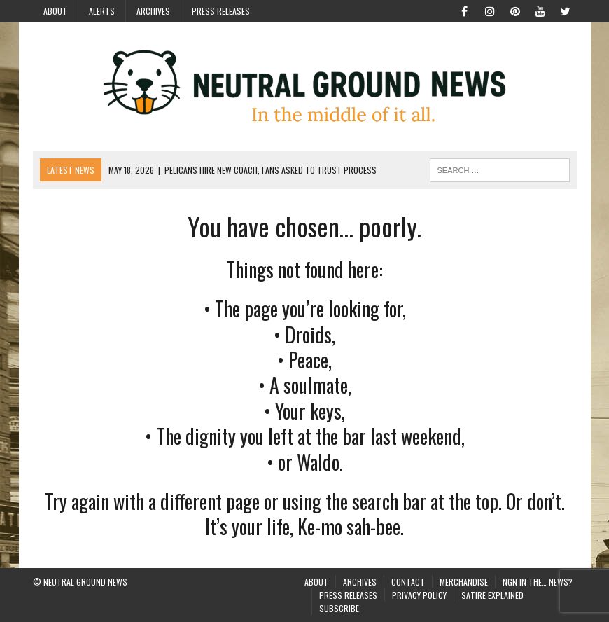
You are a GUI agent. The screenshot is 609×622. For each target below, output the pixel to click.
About (55, 11)
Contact (408, 582)
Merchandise (464, 582)
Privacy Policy (419, 595)
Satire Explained (492, 595)
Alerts (102, 11)
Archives (153, 11)
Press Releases (221, 11)
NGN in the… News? (538, 582)
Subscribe (339, 608)
